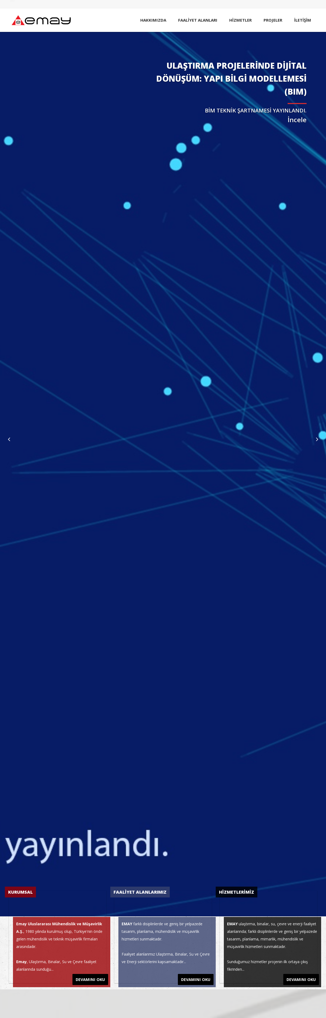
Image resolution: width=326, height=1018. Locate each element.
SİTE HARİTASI (274, 4)
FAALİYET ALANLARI (197, 20)
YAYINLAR (235, 4)
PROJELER (273, 20)
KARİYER (253, 4)
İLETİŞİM (302, 20)
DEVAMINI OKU (91, 977)
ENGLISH (296, 4)
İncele (297, 120)
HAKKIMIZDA (153, 20)
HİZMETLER (240, 20)
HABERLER (215, 4)
